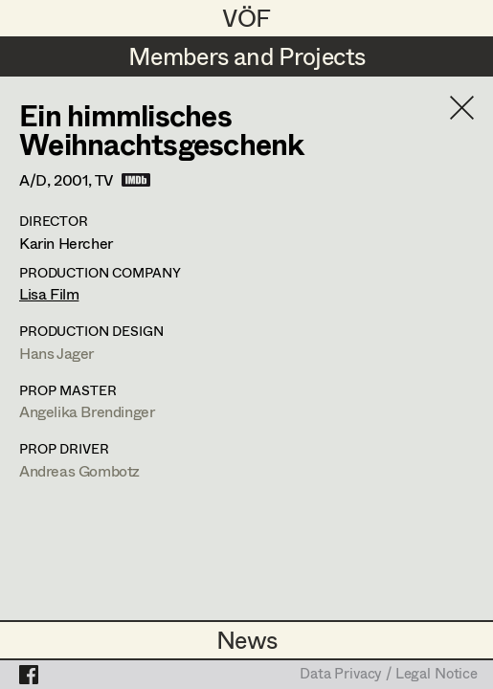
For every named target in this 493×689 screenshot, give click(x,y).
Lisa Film (48, 293)
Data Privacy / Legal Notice (389, 674)
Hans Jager (56, 353)
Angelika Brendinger (86, 411)
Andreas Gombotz (79, 470)
